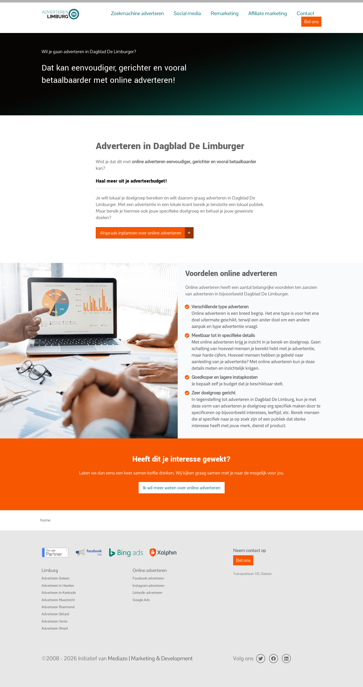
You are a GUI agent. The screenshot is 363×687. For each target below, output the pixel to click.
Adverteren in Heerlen (58, 585)
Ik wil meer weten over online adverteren (181, 488)
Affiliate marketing (267, 13)
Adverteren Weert (55, 628)
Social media (187, 13)
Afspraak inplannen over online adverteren (140, 233)
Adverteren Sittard (55, 614)
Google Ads (141, 600)
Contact (305, 13)
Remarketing (224, 13)
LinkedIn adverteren (147, 592)
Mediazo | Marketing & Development (150, 658)
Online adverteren (150, 570)
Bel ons (311, 21)
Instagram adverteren (149, 585)
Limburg (50, 570)
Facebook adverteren (148, 578)
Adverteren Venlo (54, 621)
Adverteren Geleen (56, 578)
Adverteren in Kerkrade (59, 592)
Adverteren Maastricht (58, 600)
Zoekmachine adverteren (137, 13)
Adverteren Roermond (58, 607)
